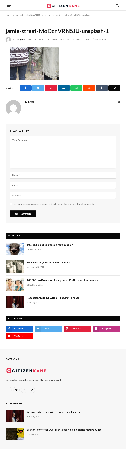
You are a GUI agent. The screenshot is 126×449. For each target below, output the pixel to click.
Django (19, 39)
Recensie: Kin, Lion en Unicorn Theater (49, 262)
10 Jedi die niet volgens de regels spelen (50, 244)
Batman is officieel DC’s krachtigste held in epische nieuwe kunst (64, 429)
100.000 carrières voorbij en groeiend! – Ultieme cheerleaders (62, 280)
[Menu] (9, 5)
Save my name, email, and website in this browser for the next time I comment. (54, 203)
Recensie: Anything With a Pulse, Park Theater (53, 297)
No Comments (82, 39)
